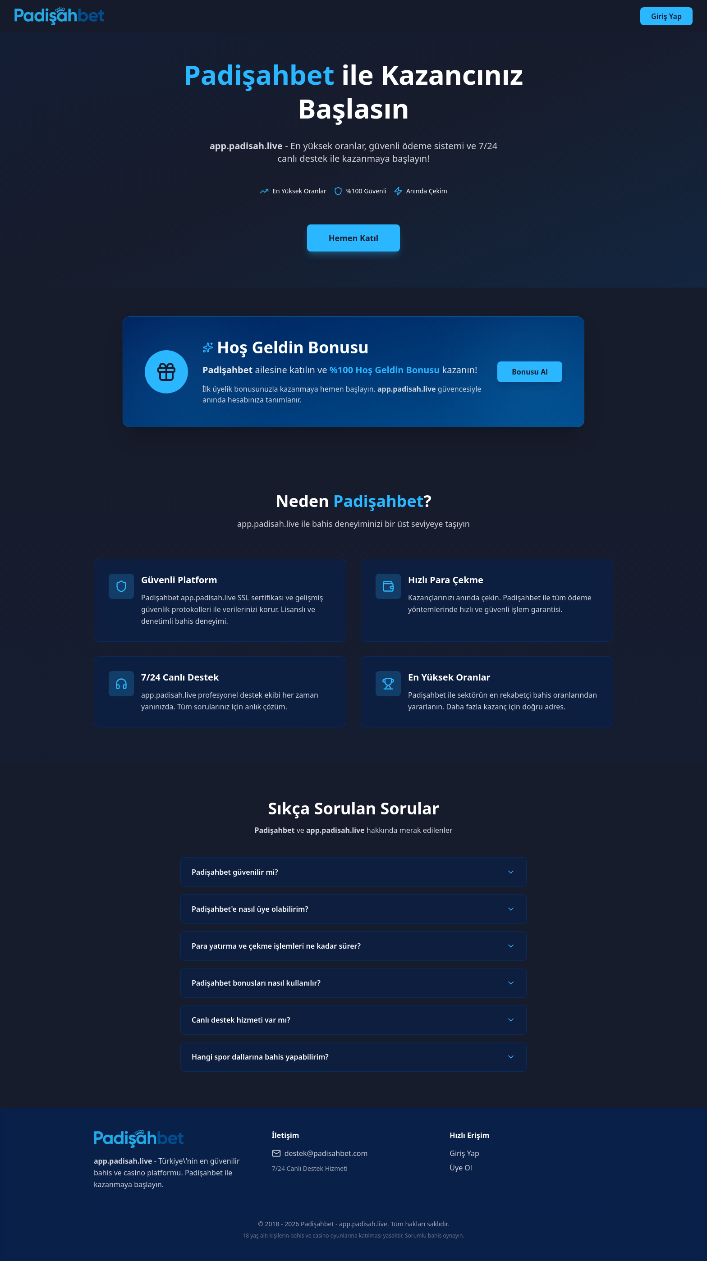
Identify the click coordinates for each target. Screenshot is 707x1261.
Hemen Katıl (353, 238)
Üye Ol (461, 1168)
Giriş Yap (666, 16)
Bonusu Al (530, 372)
